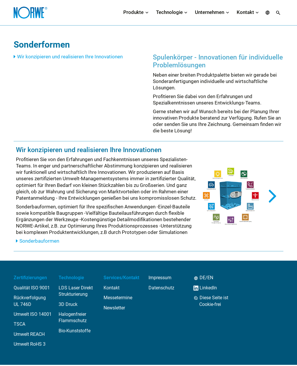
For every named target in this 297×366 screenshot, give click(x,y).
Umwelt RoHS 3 (30, 345)
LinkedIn (208, 288)
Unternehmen (209, 13)
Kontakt (245, 13)
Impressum (159, 279)
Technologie (169, 13)
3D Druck (68, 305)
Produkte (133, 13)
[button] (267, 13)
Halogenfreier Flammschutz (73, 318)
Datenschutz (161, 288)
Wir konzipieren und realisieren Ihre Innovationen (70, 57)
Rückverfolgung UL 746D (30, 302)
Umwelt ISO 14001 (33, 315)
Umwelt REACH (29, 335)
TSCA (19, 325)
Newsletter (114, 308)
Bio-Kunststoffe (74, 331)
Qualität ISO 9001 (32, 288)
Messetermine (118, 299)
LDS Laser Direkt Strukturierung (76, 292)
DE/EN (206, 279)
